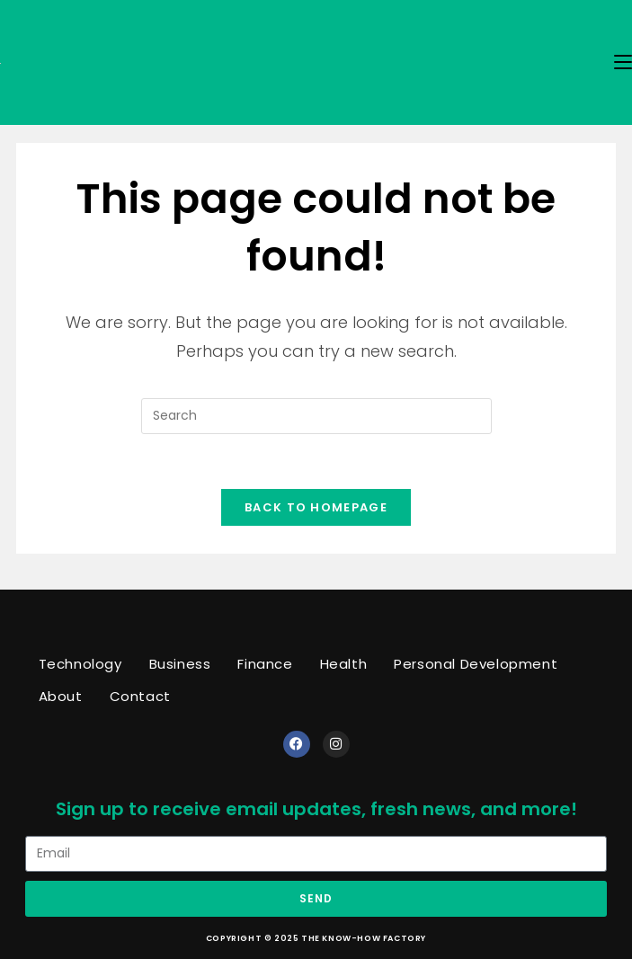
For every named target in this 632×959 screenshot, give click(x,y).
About (61, 696)
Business (180, 663)
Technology (80, 663)
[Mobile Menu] (623, 62)
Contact (140, 696)
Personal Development (475, 663)
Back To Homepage (316, 507)
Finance (264, 663)
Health (344, 663)
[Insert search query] (316, 416)
